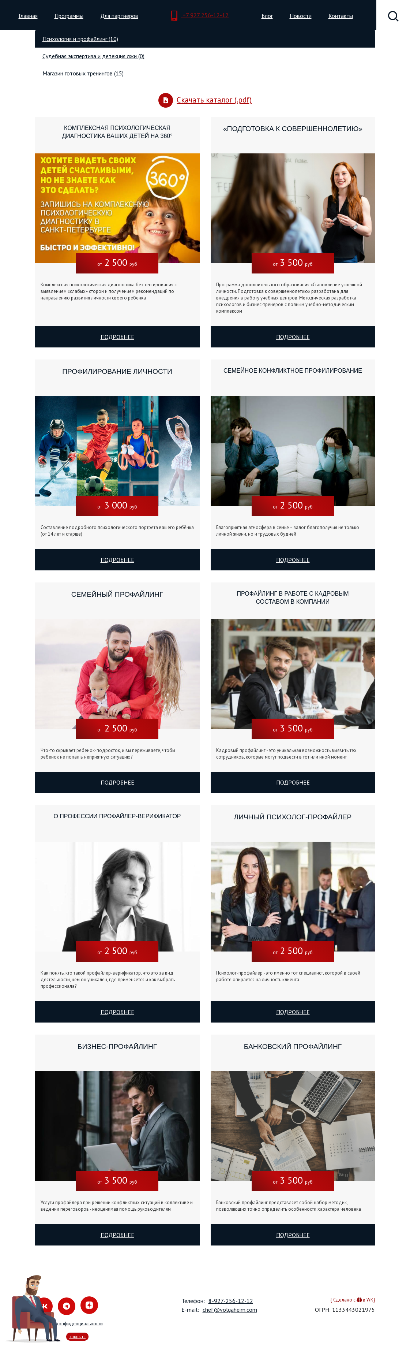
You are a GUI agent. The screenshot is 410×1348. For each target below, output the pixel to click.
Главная (28, 15)
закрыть (77, 1336)
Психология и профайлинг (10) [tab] (80, 38)
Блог (267, 15)
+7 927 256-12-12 (200, 16)
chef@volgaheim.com (230, 1309)
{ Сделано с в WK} (352, 1300)
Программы (68, 15)
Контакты (340, 15)
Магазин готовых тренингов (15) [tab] (83, 73)
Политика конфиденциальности (69, 1324)
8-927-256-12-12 (230, 1300)
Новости (301, 15)
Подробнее (117, 336)
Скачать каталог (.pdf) (205, 100)
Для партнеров (119, 15)
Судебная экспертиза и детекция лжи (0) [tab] (93, 56)
